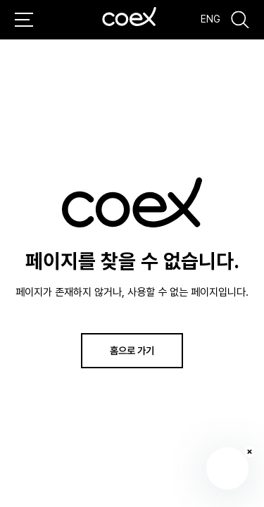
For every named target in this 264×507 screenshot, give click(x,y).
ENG (210, 19)
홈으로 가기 (132, 350)
